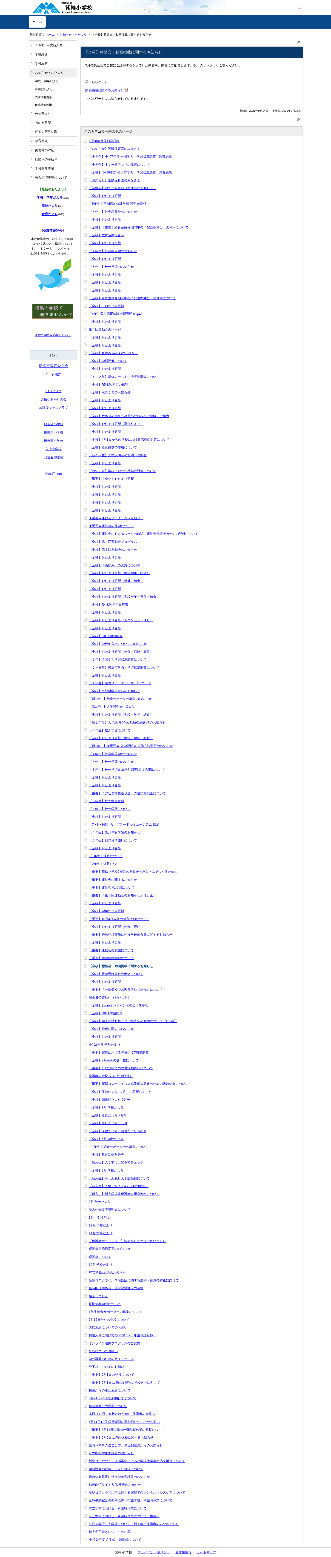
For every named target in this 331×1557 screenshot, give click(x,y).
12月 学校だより (100, 1225)
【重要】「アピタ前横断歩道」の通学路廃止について (127, 793)
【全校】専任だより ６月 (108, 1123)
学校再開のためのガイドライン (111, 1359)
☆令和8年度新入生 (49, 45)
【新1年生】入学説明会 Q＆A (111, 706)
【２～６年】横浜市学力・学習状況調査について (124, 667)
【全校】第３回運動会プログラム (113, 542)
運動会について (100, 1257)
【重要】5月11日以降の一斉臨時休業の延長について (127, 1430)
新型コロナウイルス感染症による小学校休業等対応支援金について (137, 1461)
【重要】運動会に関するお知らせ (113, 879)
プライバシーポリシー (154, 1552)
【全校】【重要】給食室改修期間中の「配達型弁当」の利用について (138, 227)
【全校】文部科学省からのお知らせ (114, 691)
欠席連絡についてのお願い (108, 1327)
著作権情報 (183, 1552)
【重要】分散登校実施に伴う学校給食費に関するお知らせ (130, 934)
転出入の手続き (46, 159)
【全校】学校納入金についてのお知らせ (118, 644)
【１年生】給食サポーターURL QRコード (120, 683)
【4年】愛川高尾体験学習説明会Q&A (115, 314)
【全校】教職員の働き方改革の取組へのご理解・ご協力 (129, 416)
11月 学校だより (100, 1233)
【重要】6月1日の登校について (111, 1374)
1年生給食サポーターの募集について (115, 1312)
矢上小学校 (54, 449)
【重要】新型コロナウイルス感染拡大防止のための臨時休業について (138, 1084)
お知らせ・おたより (73, 34)
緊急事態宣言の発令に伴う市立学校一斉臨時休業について (130, 1500)
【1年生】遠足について (106, 856)
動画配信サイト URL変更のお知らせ (115, 1484)
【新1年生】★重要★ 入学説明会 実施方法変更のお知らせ (131, 746)
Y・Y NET (53, 374)
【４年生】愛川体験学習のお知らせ (114, 832)
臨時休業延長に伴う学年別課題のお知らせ (119, 1477)
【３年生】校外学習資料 (106, 801)
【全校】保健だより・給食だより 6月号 (117, 1131)
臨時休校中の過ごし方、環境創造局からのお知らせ (126, 1445)
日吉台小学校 (53, 424)
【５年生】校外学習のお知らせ (111, 762)
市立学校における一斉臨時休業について (118, 1508)
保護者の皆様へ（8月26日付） (111, 1076)
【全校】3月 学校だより (106, 1170)
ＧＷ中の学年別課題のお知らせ (111, 1453)
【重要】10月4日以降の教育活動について (119, 919)
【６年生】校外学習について (110, 730)
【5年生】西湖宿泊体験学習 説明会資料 (117, 203)
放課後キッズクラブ (53, 407)
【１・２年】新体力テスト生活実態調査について (124, 377)
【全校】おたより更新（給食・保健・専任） (121, 651)
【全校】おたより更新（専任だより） (116, 424)
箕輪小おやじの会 (53, 399)
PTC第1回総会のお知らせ (107, 1272)
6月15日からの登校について (109, 1319)
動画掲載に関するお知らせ (106, 90)
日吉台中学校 (53, 457)
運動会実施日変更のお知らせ (110, 1249)
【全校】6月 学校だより (106, 1139)
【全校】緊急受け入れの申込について (116, 974)
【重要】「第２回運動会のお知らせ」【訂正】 (122, 895)
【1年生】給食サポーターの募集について (118, 1147)
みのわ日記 (43, 123)
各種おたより (44, 89)
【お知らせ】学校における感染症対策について (122, 471)
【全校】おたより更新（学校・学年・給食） (121, 714)
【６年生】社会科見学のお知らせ (113, 212)
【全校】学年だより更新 (106, 911)
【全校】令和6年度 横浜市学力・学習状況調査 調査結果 (130, 172)
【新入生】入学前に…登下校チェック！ (118, 1162)
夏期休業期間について (105, 1304)
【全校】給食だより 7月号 (108, 1115)
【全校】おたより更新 (105, 196)
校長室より (43, 113)
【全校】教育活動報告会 (106, 235)
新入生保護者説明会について (110, 1209)
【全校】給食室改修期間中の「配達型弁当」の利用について (132, 298)
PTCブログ (54, 391)
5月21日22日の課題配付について (112, 1398)
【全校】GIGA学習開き (106, 636)
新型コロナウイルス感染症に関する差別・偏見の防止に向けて (134, 1280)
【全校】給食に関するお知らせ (111, 1029)
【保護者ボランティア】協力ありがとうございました (127, 1241)
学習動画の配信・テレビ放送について (116, 1469)
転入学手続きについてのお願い (111, 1532)
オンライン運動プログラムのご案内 (114, 1343)
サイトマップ (206, 1552)
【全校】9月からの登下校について (114, 1060)
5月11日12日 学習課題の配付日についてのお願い (124, 1422)
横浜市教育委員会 (53, 366)
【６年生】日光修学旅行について (113, 840)
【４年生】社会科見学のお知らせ (113, 251)
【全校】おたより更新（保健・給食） (116, 581)
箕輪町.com (53, 474)
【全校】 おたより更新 (106, 306)
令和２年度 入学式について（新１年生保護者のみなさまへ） (134, 1524)
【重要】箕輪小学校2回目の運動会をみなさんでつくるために (133, 871)
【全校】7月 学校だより (106, 1107)
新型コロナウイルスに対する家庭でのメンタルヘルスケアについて (137, 1492)
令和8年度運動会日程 (104, 141)
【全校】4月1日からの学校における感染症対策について (129, 439)
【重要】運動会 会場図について (112, 887)
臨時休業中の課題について (108, 1406)
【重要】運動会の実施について (111, 950)
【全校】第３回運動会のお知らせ (113, 549)
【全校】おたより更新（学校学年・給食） (119, 573)
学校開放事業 (44, 168)
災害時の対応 (44, 150)
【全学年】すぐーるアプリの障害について (119, 164)
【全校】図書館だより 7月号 (109, 1099)
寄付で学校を (44, 335)
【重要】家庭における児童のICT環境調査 (119, 1052)
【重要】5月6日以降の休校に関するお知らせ (121, 1437)
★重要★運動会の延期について (111, 526)
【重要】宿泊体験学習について (111, 958)
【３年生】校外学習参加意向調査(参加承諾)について (127, 769)
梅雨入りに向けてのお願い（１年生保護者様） (122, 1335)
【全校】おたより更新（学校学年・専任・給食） (124, 597)
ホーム (37, 22)
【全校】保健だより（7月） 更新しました (120, 1092)
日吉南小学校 (53, 440)
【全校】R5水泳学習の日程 (108, 384)
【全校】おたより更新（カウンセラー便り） (121, 620)
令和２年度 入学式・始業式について (115, 1539)
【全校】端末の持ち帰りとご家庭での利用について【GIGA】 (133, 1021)
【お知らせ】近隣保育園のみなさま (114, 149)
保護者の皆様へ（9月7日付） (110, 997)
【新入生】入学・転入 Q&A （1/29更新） (118, 1186)
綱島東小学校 (53, 432)
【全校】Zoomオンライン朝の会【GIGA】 (119, 1005)
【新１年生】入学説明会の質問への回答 (118, 455)
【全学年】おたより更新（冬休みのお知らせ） (122, 188)
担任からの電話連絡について (110, 1390)
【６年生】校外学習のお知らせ (111, 266)
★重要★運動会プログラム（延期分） (116, 518)
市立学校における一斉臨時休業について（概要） (124, 1516)
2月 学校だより (100, 1201)
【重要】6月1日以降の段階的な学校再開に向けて (124, 1382)
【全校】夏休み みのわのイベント (113, 353)
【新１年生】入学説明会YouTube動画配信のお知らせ (127, 722)
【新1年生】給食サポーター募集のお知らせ (120, 699)
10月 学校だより (100, 1264)
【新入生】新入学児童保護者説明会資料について (124, 1194)
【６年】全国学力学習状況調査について (118, 659)
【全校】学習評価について (108, 361)
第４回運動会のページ (105, 329)
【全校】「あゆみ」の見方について (114, 565)
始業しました (98, 1296)
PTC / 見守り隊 (46, 132)
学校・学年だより (47, 81)
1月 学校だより (101, 1217)
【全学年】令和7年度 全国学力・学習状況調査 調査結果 (130, 156)
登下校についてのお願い (106, 1367)
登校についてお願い (103, 1351)
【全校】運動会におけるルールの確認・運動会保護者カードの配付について (143, 534)
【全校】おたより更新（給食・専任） (116, 927)
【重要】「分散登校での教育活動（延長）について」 (127, 989)
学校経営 (41, 63)
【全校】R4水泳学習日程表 (108, 604)
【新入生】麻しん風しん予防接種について (119, 1178)
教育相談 (41, 141)
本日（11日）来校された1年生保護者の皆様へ (122, 1414)
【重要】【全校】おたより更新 (111, 479)
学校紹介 (41, 54)
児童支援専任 (44, 97)
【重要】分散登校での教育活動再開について (121, 1068)
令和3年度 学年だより (104, 1045)
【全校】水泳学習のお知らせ (110, 392)
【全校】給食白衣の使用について (113, 447)
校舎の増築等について (51, 177)
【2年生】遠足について (106, 864)
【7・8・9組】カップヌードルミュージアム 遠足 (124, 824)
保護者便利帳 (44, 105)
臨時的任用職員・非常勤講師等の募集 (116, 1288)
